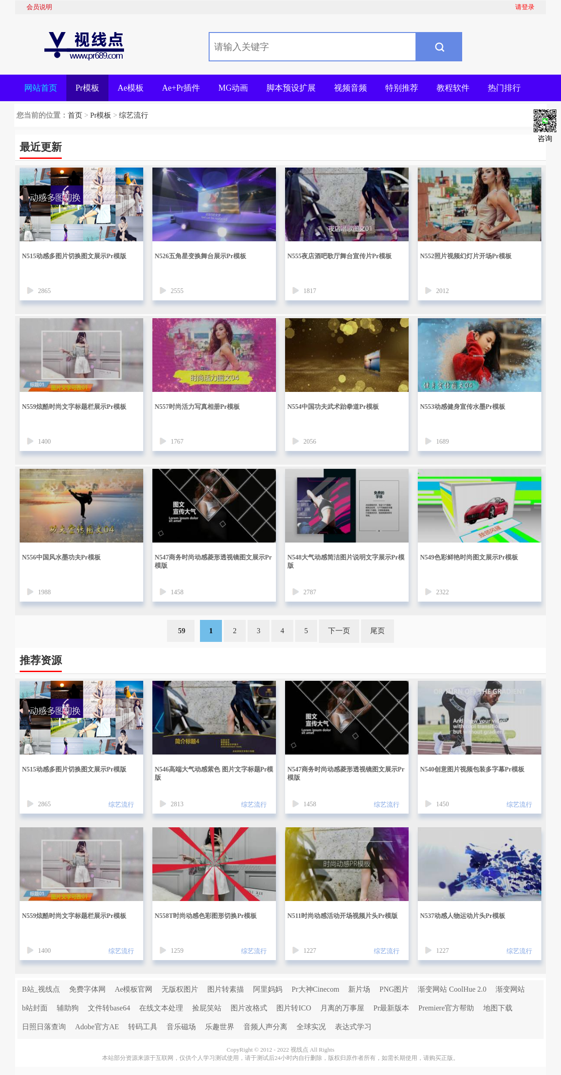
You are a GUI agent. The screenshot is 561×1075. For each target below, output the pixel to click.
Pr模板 (87, 87)
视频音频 (350, 87)
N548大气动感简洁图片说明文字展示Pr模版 (346, 561)
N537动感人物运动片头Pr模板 (462, 915)
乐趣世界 (219, 1027)
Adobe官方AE (97, 1027)
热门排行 (504, 87)
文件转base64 (109, 1008)
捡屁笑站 (206, 1008)
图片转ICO (293, 1008)
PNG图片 (394, 989)
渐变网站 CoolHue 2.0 (452, 989)
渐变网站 (510, 989)
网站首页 (40, 87)
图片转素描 (225, 989)
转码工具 (142, 1027)
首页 (75, 115)
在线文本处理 (161, 1008)
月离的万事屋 (342, 1008)
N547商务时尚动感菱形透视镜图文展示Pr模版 (213, 561)
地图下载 (497, 1008)
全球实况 (311, 1027)
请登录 (524, 7)
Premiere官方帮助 (446, 1008)
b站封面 (35, 1008)
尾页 (377, 631)
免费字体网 (87, 989)
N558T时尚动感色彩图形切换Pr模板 (206, 915)
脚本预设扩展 (291, 87)
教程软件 (453, 87)
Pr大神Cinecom (315, 989)
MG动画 (233, 87)
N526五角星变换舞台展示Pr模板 (200, 256)
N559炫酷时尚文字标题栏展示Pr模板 (74, 406)
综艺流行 (133, 115)
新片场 (359, 989)
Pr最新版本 (391, 1008)
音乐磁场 (181, 1027)
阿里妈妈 (267, 989)
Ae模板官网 (134, 989)
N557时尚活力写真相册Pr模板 (197, 406)
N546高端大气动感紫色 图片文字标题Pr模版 (214, 773)
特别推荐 (401, 87)
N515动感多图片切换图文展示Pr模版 (74, 256)
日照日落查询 (44, 1027)
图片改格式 (249, 1008)
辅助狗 (68, 1008)
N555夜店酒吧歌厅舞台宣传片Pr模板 (339, 256)
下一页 (339, 631)
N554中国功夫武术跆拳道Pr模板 (333, 406)
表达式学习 (353, 1027)
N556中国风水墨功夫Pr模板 (61, 557)
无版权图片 (180, 989)
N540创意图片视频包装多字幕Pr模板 (472, 769)
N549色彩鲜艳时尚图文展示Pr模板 (469, 557)
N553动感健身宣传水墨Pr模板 (462, 406)
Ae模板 (131, 87)
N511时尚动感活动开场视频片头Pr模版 (342, 915)
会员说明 (39, 7)
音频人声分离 (265, 1027)
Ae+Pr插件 (181, 87)
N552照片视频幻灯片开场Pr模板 (466, 256)
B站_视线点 (41, 989)
